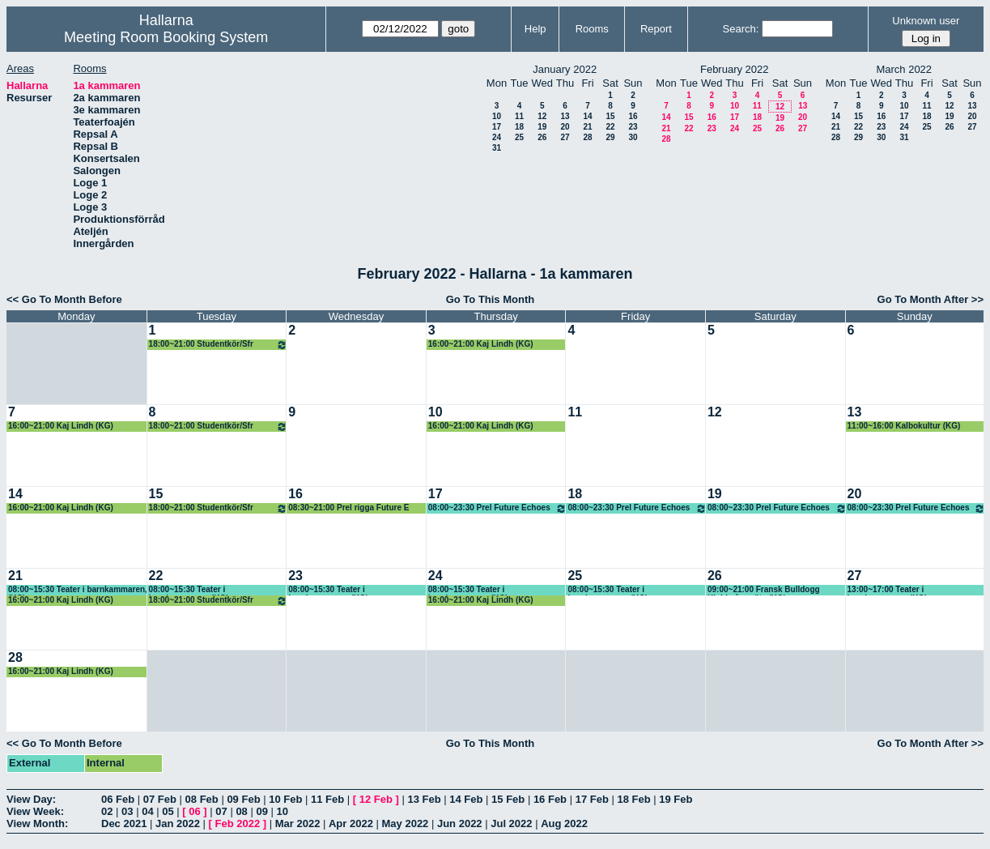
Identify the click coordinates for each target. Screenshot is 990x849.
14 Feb (465, 799)
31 (496, 147)
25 (519, 137)
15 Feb (508, 799)
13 (564, 116)
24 (496, 137)
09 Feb (243, 799)
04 (147, 811)
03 (127, 811)
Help (535, 29)
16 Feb (550, 799)
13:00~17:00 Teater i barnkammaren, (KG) (888, 590)
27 (564, 137)
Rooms (592, 29)
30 (632, 137)
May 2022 (405, 823)
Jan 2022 (177, 823)
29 (609, 137)
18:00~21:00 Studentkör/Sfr (218, 344)
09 (261, 811)
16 (632, 116)
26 (541, 137)
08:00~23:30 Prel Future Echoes (497, 508)
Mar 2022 (298, 823)
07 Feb (159, 799)
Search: (741, 29)
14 (587, 116)
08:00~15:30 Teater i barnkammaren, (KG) (77, 590)
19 (541, 126)
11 (519, 116)
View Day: (31, 799)
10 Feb (285, 799)
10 (496, 116)
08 (241, 811)
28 (587, 137)
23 (632, 126)
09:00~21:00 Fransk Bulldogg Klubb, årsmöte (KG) (763, 590)
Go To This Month (490, 299)
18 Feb (633, 799)
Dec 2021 (124, 823)
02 (107, 811)
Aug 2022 (564, 823)
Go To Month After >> (930, 299)
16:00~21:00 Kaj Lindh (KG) (480, 343)
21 (587, 126)
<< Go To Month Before (64, 299)
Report (656, 29)
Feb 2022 (238, 823)
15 (609, 116)
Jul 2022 (511, 823)
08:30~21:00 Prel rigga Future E (348, 507)
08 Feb (202, 799)
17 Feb (592, 799)
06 (194, 811)
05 (167, 811)
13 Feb (423, 799)
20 (564, 126)
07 (221, 811)
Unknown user (925, 21)
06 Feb (117, 799)
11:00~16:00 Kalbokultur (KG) (904, 425)
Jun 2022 (459, 823)
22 (609, 126)
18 (519, 126)
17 (496, 126)
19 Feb (675, 799)
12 (541, 116)
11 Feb (327, 799)
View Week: (35, 811)
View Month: (37, 823)
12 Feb (376, 799)
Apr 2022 (351, 823)
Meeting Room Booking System (166, 37)
